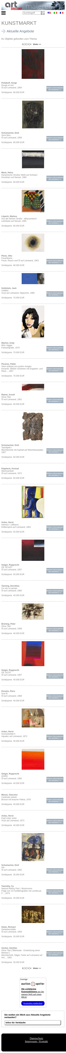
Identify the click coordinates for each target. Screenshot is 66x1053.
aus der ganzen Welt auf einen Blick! (32, 993)
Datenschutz (36, 1038)
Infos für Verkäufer (16, 1022)
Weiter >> (36, 44)
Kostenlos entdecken (33, 1003)
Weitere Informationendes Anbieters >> (54, 89)
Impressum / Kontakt (36, 1041)
